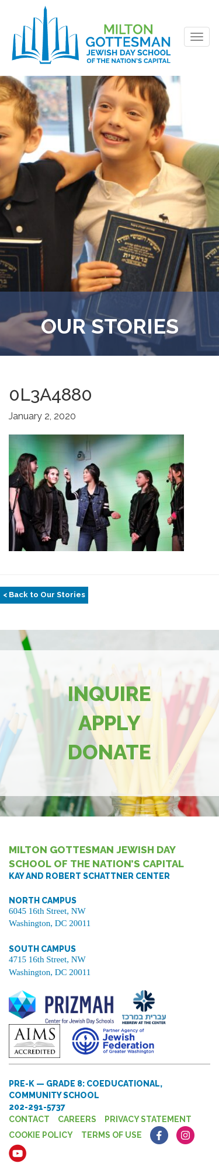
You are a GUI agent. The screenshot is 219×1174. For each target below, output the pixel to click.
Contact (29, 1119)
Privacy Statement (148, 1119)
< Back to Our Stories (44, 594)
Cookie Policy (41, 1135)
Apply (109, 723)
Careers (77, 1119)
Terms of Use (111, 1135)
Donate (109, 752)
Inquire (109, 694)
